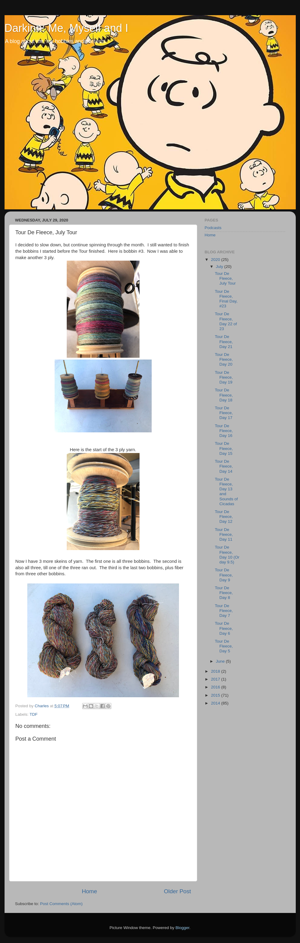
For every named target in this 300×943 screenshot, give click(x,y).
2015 (216, 695)
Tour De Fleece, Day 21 (224, 341)
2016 (216, 687)
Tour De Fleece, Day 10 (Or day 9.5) (227, 554)
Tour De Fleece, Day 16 (224, 431)
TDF (34, 714)
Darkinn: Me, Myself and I (66, 28)
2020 (216, 259)
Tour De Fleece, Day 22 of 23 (226, 321)
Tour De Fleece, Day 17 (224, 413)
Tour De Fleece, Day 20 (224, 359)
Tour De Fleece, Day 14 (224, 466)
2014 (216, 703)
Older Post (177, 891)
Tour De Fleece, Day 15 (224, 448)
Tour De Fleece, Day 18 (224, 395)
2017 (216, 679)
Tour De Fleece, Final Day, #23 (226, 299)
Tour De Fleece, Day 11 (224, 534)
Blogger (183, 927)
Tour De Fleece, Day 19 (224, 377)
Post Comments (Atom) (61, 903)
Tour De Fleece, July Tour (225, 278)
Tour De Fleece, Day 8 (224, 593)
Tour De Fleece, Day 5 (224, 646)
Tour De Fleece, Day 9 (224, 575)
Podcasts (213, 227)
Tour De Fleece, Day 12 (224, 516)
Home (89, 891)
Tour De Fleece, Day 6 (224, 628)
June (221, 661)
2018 (216, 671)
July (220, 266)
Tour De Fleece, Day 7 (224, 610)
